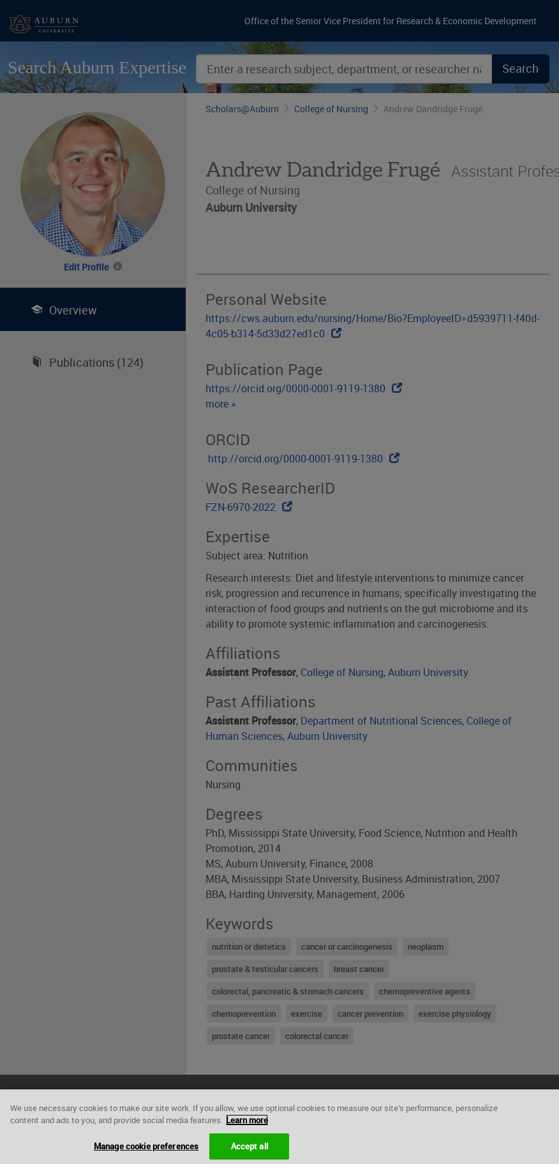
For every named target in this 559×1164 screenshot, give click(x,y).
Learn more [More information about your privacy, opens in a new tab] (247, 1125)
